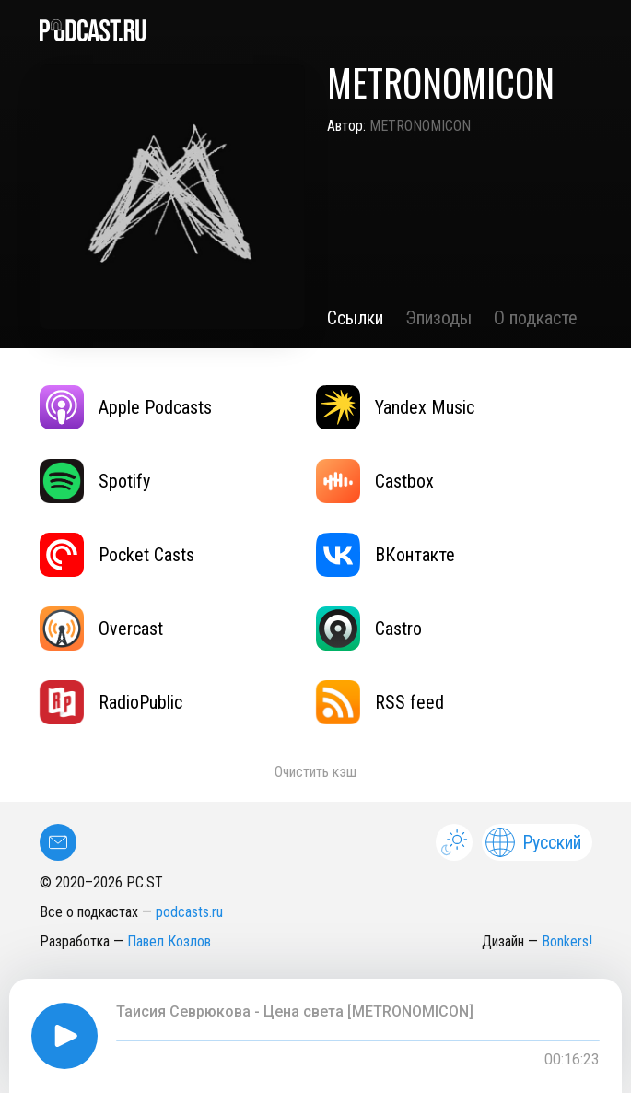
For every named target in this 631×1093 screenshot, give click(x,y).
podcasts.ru (189, 912)
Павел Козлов (169, 941)
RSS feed (380, 702)
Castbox (375, 481)
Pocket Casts (117, 555)
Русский (533, 842)
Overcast (101, 628)
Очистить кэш (315, 772)
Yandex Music (395, 407)
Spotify (95, 481)
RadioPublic (111, 702)
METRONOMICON (420, 126)
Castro (369, 628)
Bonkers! (567, 941)
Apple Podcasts (126, 407)
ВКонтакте (385, 555)
